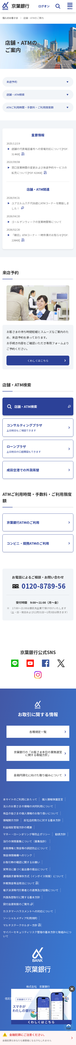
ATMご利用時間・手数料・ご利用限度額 (30, 107)
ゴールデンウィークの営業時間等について (37, 222)
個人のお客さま (10, 17)
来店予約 (11, 82)
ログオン (44, 6)
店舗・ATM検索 (15, 94)
